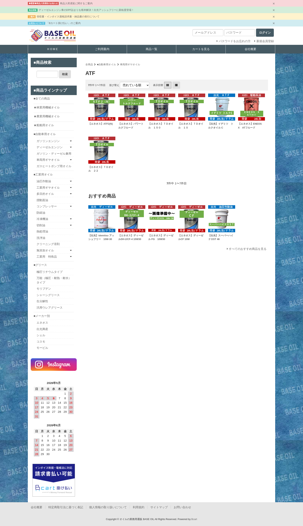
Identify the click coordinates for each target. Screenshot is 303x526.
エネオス (42, 322)
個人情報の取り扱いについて (108, 507)
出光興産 (42, 329)
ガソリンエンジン (48, 141)
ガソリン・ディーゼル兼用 (54, 153)
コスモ (41, 341)
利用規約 (138, 507)
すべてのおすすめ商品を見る (247, 248)
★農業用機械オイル (47, 116)
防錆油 (41, 212)
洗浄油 (41, 237)
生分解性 (42, 301)
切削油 (41, 225)
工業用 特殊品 (47, 256)
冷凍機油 (42, 218)
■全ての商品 (42, 98)
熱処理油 (42, 231)
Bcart (194, 519)
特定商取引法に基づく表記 (65, 507)
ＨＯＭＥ (52, 49)
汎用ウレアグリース (50, 307)
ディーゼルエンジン (50, 147)
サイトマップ (159, 507)
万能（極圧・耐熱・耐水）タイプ (54, 280)
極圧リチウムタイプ (50, 271)
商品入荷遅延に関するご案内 (76, 3)
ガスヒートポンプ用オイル (54, 166)
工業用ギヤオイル (48, 187)
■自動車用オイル (106, 64)
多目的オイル (45, 193)
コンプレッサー (47, 206)
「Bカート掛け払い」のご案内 (63, 23)
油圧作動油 (44, 181)
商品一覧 (151, 49)
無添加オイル (45, 250)
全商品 (89, 64)
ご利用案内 (102, 49)
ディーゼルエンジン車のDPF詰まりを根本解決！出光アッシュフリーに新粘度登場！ (86, 10)
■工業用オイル (43, 174)
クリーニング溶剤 (48, 244)
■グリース (40, 264)
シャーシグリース (48, 295)
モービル (42, 347)
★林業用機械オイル (47, 107)
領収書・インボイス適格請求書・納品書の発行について (68, 16)
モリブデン (44, 288)
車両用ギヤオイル (130, 64)
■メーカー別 (42, 315)
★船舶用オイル (44, 125)
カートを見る (201, 49)
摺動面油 (42, 200)
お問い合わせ (182, 507)
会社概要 (250, 49)
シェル (41, 335)
